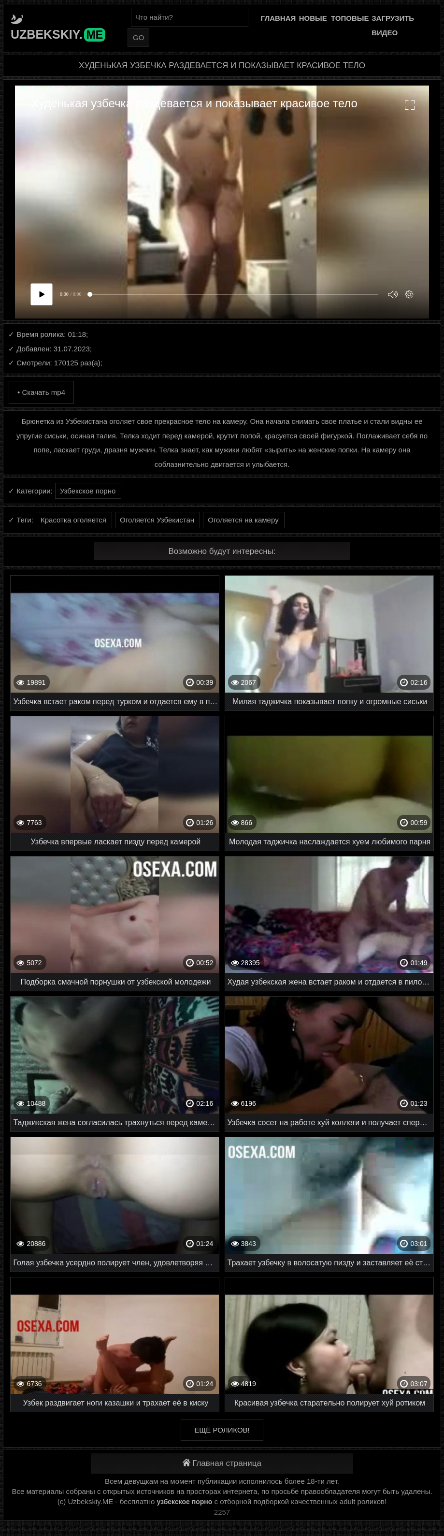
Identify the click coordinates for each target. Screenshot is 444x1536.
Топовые (350, 18)
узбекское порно (184, 1502)
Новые (313, 18)
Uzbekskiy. (58, 34)
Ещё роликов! (221, 1430)
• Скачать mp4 (41, 392)
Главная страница (222, 1463)
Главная (278, 18)
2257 (222, 1512)
